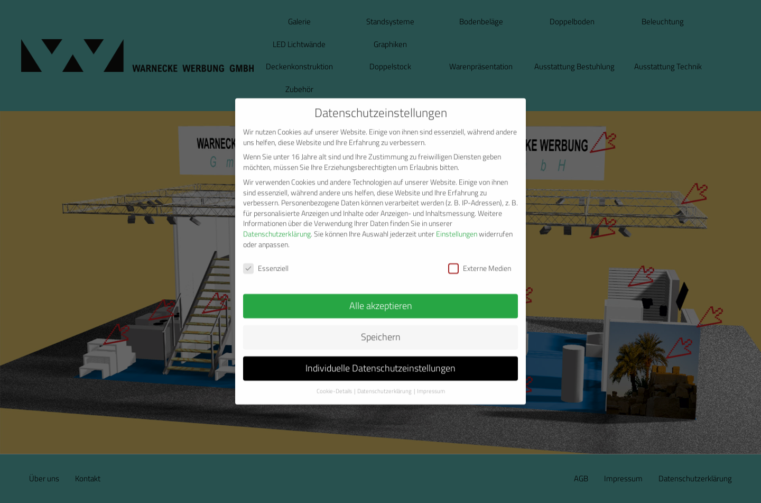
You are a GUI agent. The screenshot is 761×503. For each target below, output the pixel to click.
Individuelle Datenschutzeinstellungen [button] (380, 356)
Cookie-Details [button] (334, 379)
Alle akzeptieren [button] (380, 294)
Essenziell (266, 257)
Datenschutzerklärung (277, 222)
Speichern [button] (381, 325)
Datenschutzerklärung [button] (384, 379)
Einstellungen (456, 222)
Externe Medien (479, 257)
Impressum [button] (431, 379)
